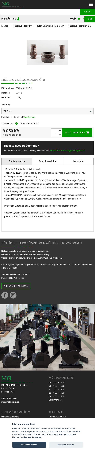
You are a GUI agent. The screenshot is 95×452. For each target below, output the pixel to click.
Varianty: (5, 104)
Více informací (55, 400)
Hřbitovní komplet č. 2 (80, 26)
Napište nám (29, 117)
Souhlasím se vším (29, 445)
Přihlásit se (8, 18)
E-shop (5, 26)
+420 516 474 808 (58, 150)
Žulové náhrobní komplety (50, 26)
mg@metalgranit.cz (76, 150)
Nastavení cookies (32, 437)
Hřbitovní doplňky (23, 26)
